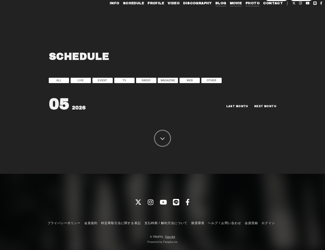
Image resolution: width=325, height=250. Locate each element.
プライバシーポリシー (63, 223)
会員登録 (276, 23)
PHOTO (243, 15)
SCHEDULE (123, 15)
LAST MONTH (232, 106)
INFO (105, 15)
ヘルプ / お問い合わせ (224, 223)
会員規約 (91, 223)
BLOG (211, 15)
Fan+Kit (170, 236)
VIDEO (164, 15)
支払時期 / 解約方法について (166, 223)
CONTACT (263, 15)
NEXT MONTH (263, 106)
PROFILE (146, 15)
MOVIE (226, 15)
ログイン (301, 23)
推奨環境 (197, 223)
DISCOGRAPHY (187, 15)
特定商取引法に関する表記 (121, 223)
